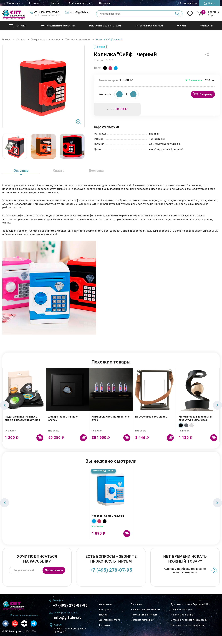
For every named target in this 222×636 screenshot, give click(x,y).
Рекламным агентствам (144, 614)
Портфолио (105, 3)
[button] (133, 94)
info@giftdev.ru (67, 617)
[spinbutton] (126, 94)
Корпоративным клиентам (145, 609)
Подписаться (54, 570)
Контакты (104, 625)
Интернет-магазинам (142, 620)
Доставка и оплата (79, 3)
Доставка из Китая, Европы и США (190, 604)
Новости (55, 3)
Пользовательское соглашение (188, 625)
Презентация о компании (24, 615)
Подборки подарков (182, 609)
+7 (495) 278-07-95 (111, 570)
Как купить (35, 3)
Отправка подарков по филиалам (189, 620)
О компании (13, 3)
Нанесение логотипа (182, 614)
